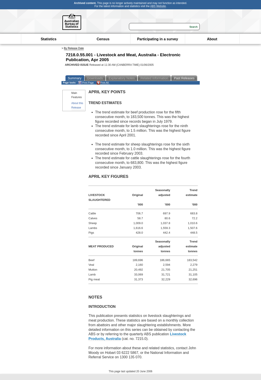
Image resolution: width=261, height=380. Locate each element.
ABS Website (158, 6)
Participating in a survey (157, 39)
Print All (103, 82)
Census (103, 39)
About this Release (77, 105)
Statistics (48, 39)
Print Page (86, 82)
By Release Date (74, 48)
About (212, 39)
